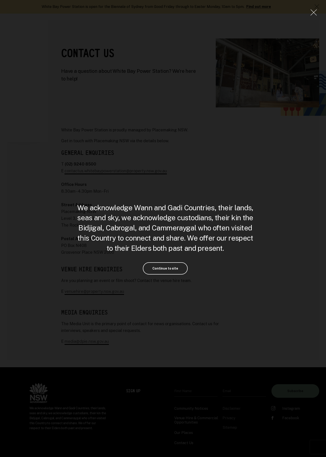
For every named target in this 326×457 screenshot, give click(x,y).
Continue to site (165, 268)
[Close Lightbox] (313, 12)
